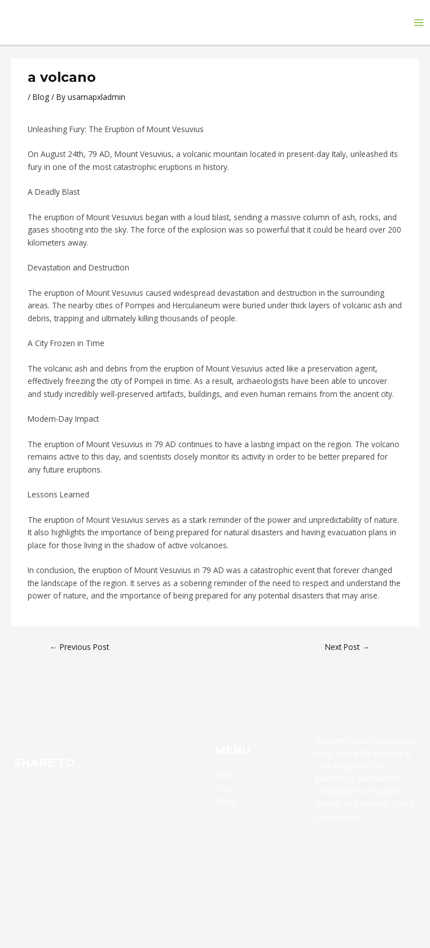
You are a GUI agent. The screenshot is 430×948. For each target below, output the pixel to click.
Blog (41, 96)
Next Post (347, 646)
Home (226, 775)
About (225, 801)
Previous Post (79, 646)
